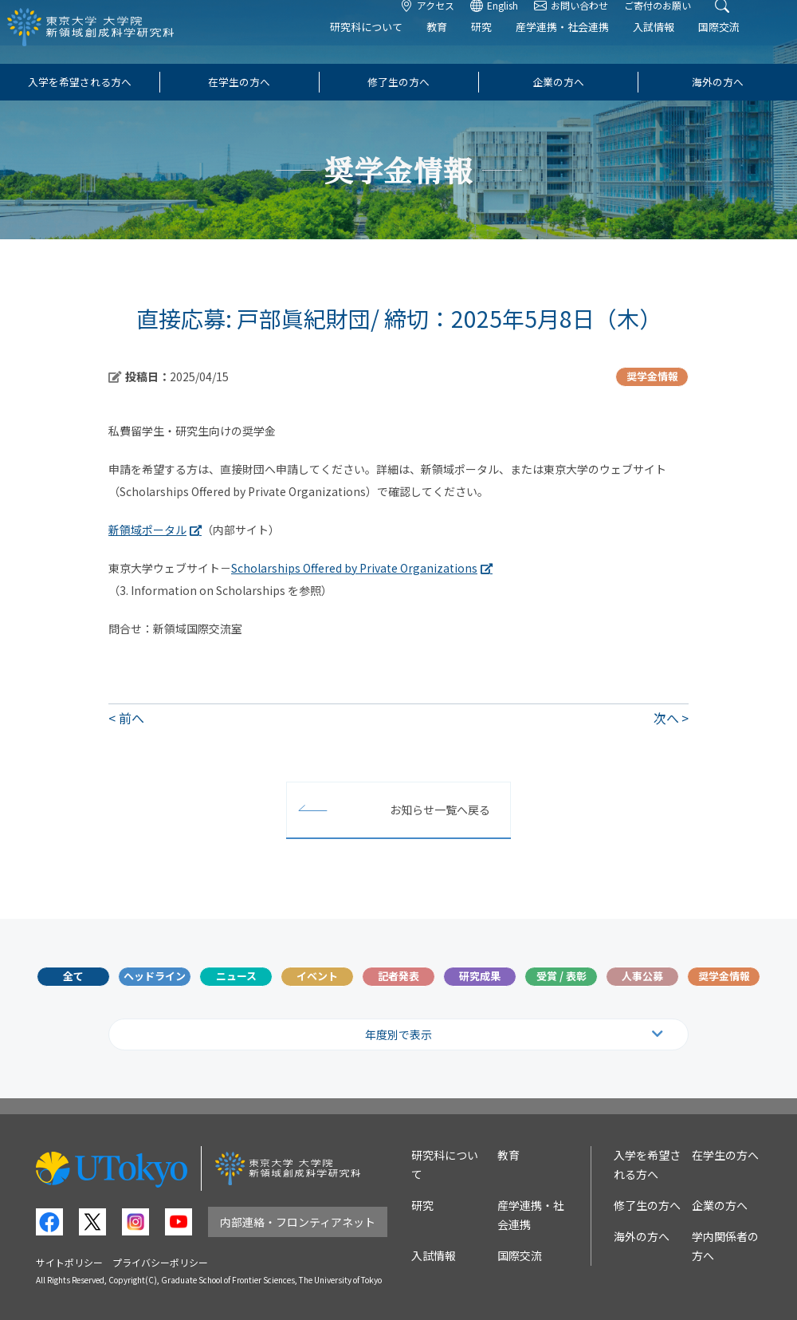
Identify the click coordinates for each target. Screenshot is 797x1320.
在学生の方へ (239, 81)
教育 (462, 45)
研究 (507, 45)
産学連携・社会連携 (587, 45)
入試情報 (679, 45)
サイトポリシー (69, 1262)
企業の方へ (558, 81)
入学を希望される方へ (80, 81)
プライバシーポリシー (160, 1262)
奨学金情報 (724, 975)
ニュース (236, 975)
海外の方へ (718, 81)
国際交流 (744, 45)
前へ (131, 717)
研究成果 (480, 975)
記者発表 (398, 975)
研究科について (391, 45)
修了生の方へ (398, 81)
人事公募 (642, 975)
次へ (666, 717)
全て (73, 975)
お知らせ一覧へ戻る (440, 810)
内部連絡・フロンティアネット (297, 1222)
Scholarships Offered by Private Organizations (354, 568)
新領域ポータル (147, 530)
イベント (317, 975)
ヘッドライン (155, 975)
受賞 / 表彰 (561, 975)
